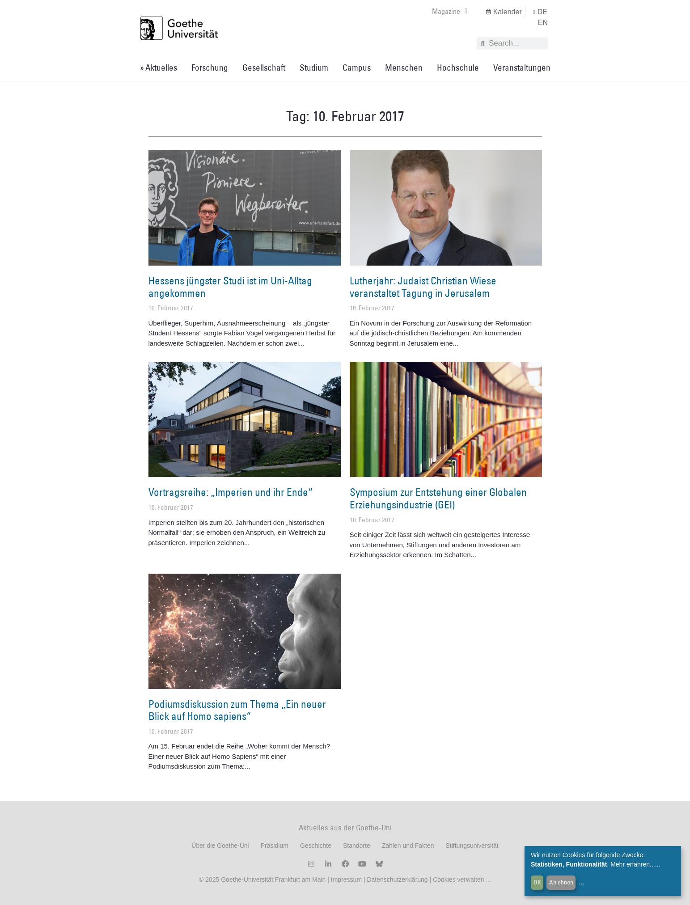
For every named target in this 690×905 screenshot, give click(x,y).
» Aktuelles (158, 67)
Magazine (449, 11)
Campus (357, 67)
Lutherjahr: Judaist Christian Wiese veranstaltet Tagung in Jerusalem (423, 287)
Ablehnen (561, 882)
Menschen (404, 67)
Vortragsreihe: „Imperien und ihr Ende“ (230, 492)
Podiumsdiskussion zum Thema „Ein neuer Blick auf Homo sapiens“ (237, 710)
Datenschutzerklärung (397, 879)
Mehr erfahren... (632, 864)
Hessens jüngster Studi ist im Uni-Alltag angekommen (230, 287)
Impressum (345, 879)
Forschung (209, 67)
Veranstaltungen (521, 67)
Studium (314, 67)
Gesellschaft (263, 67)
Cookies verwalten (459, 879)
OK (537, 882)
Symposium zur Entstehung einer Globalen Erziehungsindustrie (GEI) (438, 498)
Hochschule (458, 67)
